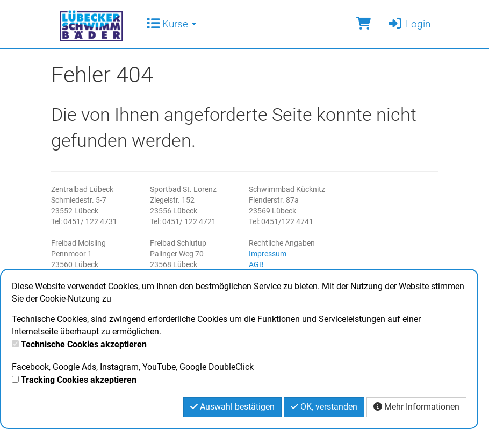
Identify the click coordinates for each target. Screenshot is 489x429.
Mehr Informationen (416, 407)
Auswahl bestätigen (232, 407)
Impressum (267, 253)
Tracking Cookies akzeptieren (78, 380)
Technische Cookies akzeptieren (84, 344)
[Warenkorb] (363, 24)
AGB (256, 264)
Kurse (171, 24)
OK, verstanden (324, 407)
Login (408, 24)
